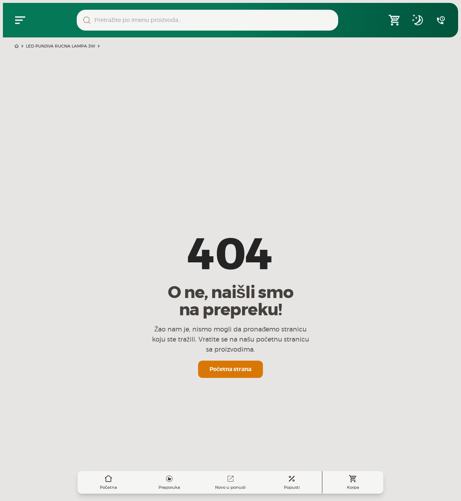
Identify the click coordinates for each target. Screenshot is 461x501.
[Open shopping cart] (395, 20)
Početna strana (231, 369)
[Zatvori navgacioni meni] (20, 20)
